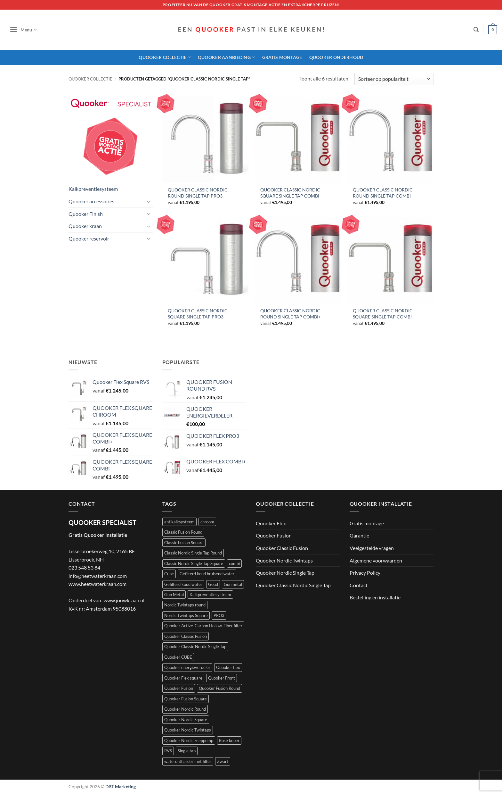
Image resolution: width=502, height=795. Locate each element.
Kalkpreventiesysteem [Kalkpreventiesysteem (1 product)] (210, 594)
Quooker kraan (85, 226)
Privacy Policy (365, 573)
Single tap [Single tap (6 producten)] (187, 750)
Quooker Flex (271, 523)
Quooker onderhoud (336, 57)
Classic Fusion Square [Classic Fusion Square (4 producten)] (184, 542)
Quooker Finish (86, 214)
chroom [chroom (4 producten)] (207, 521)
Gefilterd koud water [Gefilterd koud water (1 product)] (183, 584)
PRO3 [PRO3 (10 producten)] (219, 615)
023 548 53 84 (84, 567)
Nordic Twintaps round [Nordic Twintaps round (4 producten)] (185, 604)
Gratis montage (282, 57)
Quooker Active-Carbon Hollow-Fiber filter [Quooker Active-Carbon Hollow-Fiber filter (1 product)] (203, 625)
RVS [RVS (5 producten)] (168, 750)
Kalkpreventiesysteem (93, 189)
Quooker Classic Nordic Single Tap (293, 585)
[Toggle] (149, 201)
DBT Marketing (120, 786)
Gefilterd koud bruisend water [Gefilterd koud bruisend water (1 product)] (207, 573)
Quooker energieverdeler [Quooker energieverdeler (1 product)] (187, 667)
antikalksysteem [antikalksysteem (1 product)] (179, 521)
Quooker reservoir (89, 238)
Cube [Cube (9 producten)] (169, 573)
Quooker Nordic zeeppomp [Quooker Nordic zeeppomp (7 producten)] (188, 740)
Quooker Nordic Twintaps (284, 560)
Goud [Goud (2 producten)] (213, 584)
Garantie (359, 535)
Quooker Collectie (164, 57)
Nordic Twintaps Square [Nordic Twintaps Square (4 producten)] (186, 615)
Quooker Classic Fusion (282, 548)
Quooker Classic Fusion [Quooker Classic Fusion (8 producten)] (185, 636)
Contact (359, 585)
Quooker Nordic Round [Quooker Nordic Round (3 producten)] (185, 709)
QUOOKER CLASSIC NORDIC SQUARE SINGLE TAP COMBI (290, 193)
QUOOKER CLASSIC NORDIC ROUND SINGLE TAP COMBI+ (290, 313)
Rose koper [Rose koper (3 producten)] (229, 740)
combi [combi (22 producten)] (234, 563)
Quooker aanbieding (226, 57)
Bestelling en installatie (375, 597)
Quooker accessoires (91, 201)
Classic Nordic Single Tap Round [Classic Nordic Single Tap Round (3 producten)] (193, 552)
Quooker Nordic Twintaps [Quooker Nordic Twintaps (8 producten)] (187, 729)
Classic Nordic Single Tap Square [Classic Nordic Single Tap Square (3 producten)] (193, 563)
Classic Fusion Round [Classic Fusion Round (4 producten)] (183, 532)
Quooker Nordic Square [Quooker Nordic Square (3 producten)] (185, 719)
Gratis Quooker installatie (98, 535)
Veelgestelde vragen (372, 548)
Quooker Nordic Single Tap (285, 573)
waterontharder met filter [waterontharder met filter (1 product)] (187, 761)
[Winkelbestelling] (393, 79)
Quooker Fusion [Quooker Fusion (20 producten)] (178, 688)
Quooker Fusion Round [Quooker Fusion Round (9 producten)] (219, 688)
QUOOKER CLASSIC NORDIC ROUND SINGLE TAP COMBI (383, 193)
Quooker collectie (90, 78)
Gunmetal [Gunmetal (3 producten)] (233, 584)
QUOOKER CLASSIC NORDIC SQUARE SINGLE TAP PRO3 (198, 313)
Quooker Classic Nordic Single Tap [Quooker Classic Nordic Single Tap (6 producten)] (195, 646)
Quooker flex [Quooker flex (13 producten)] (228, 667)
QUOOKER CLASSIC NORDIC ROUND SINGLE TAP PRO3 (198, 193)
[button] (23, 30)
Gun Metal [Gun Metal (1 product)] (174, 594)
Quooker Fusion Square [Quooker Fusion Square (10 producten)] (185, 698)
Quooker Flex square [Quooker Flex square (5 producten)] (183, 678)
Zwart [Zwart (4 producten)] (222, 761)
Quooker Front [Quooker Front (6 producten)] (221, 678)
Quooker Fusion (274, 535)
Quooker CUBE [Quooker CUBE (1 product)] (178, 657)
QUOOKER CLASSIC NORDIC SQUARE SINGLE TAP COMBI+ (383, 313)
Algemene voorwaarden (376, 560)
